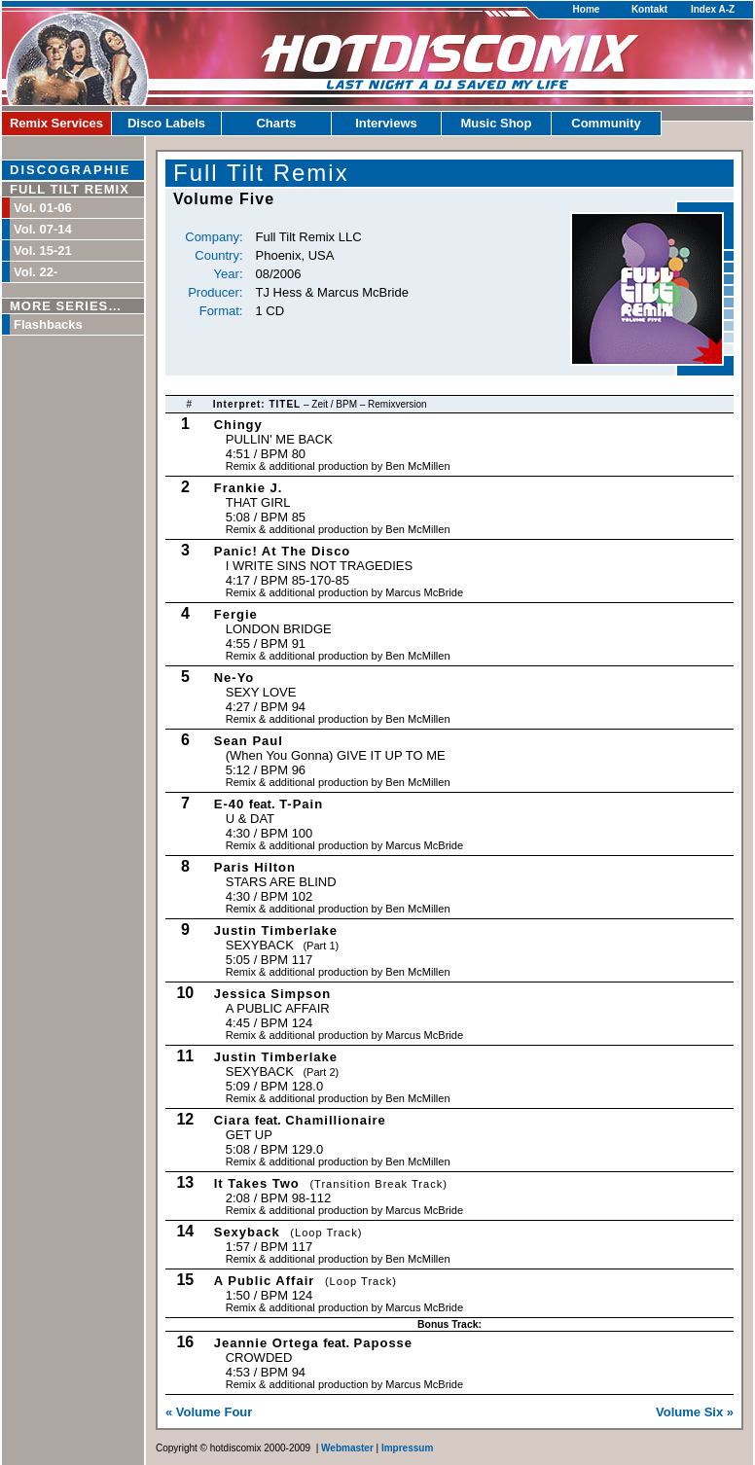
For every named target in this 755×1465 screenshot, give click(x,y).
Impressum (407, 1448)
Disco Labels (166, 123)
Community (606, 123)
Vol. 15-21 (43, 250)
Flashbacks (48, 324)
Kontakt (649, 9)
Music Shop (496, 123)
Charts (276, 123)
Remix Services (56, 123)
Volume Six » (695, 1412)
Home (586, 9)
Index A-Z (713, 9)
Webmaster (347, 1448)
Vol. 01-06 (43, 207)
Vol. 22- (35, 272)
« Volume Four (208, 1412)
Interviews (386, 123)
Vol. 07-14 (43, 229)
